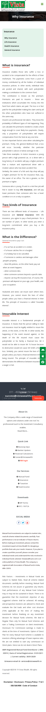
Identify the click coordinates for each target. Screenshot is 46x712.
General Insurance (12, 50)
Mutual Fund (23, 476)
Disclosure (19, 682)
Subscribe (38, 398)
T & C (41, 682)
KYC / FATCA (24, 506)
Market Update (23, 450)
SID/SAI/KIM (16, 686)
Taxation (24, 483)
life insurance (26, 190)
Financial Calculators (24, 454)
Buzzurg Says (24, 447)
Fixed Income (23, 487)
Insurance (24, 480)
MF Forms (24, 503)
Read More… (23, 431)
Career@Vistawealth (24, 457)
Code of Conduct (30, 686)
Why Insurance (10, 38)
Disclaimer (8, 682)
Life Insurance (10, 42)
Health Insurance (11, 46)
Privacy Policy (31, 682)
